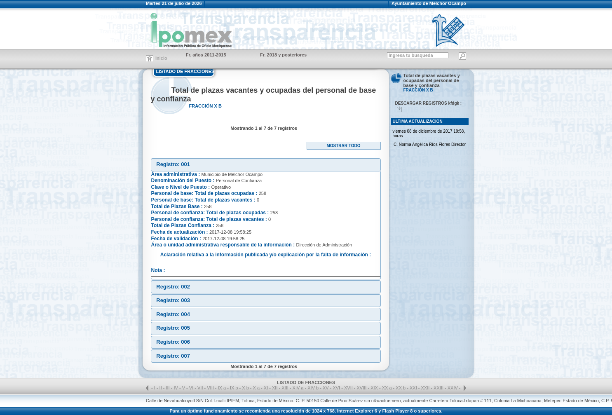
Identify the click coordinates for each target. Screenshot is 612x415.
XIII (285, 387)
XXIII (439, 387)
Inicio (161, 58)
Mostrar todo (343, 145)
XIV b (313, 387)
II (161, 387)
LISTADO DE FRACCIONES (185, 71)
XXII (426, 387)
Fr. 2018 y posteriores (283, 54)
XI (266, 387)
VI (192, 387)
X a (256, 387)
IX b (234, 387)
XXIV (453, 387)
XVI (337, 387)
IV (176, 387)
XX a (387, 387)
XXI (414, 387)
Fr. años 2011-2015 (206, 54)
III (168, 387)
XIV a (298, 387)
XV (326, 387)
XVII (349, 387)
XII (275, 387)
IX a (222, 387)
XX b (401, 387)
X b (245, 387)
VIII (211, 387)
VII (200, 387)
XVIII (362, 387)
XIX (374, 387)
